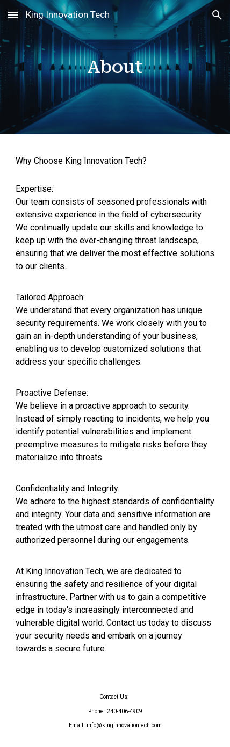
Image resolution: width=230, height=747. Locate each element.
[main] (115, 67)
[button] (13, 15)
